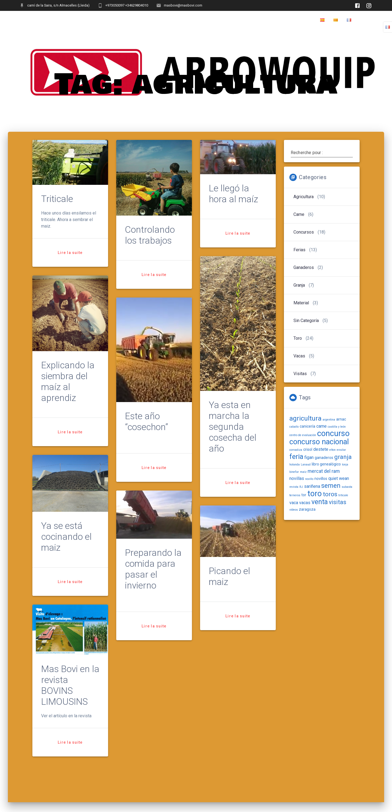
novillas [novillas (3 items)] (296, 478)
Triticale (57, 199)
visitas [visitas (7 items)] (337, 502)
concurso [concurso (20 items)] (333, 433)
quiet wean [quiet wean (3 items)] (338, 478)
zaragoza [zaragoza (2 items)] (307, 509)
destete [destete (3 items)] (320, 449)
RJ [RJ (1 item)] (301, 487)
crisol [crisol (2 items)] (307, 449)
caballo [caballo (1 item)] (294, 426)
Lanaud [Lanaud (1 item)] (306, 464)
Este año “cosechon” (146, 421)
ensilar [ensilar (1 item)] (341, 450)
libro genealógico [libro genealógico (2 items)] (326, 464)
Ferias (299, 249)
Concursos (303, 232)
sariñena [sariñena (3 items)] (312, 486)
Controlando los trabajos (150, 235)
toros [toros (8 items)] (330, 494)
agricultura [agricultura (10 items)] (305, 418)
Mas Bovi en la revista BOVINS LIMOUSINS (70, 685)
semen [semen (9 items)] (331, 485)
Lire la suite (70, 252)
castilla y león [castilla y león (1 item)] (337, 426)
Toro (297, 338)
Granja (299, 285)
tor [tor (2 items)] (303, 495)
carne (298, 214)
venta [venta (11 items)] (319, 502)
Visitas (300, 373)
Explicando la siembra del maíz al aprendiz (67, 381)
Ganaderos (303, 267)
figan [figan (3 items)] (309, 457)
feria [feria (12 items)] (296, 456)
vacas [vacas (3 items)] (304, 502)
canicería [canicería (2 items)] (307, 426)
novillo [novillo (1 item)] (309, 479)
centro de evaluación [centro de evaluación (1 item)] (302, 435)
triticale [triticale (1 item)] (343, 495)
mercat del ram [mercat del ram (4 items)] (324, 471)
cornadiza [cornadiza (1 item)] (295, 450)
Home (366, 20)
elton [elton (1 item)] (332, 450)
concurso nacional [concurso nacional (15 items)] (319, 441)
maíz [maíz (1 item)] (303, 472)
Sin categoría (306, 320)
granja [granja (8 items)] (343, 457)
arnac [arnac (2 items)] (341, 419)
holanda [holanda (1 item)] (294, 464)
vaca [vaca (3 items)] (293, 502)
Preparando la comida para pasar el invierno (153, 569)
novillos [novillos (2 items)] (320, 478)
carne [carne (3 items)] (321, 426)
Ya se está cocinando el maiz (66, 536)
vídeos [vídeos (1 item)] (293, 509)
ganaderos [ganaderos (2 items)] (324, 457)
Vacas (299, 355)
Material (301, 302)
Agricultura (303, 196)
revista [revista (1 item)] (293, 487)
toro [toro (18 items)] (314, 493)
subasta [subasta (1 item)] (347, 487)
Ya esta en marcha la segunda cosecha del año (232, 427)
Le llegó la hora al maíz (233, 194)
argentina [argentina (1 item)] (329, 419)
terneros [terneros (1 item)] (294, 495)
